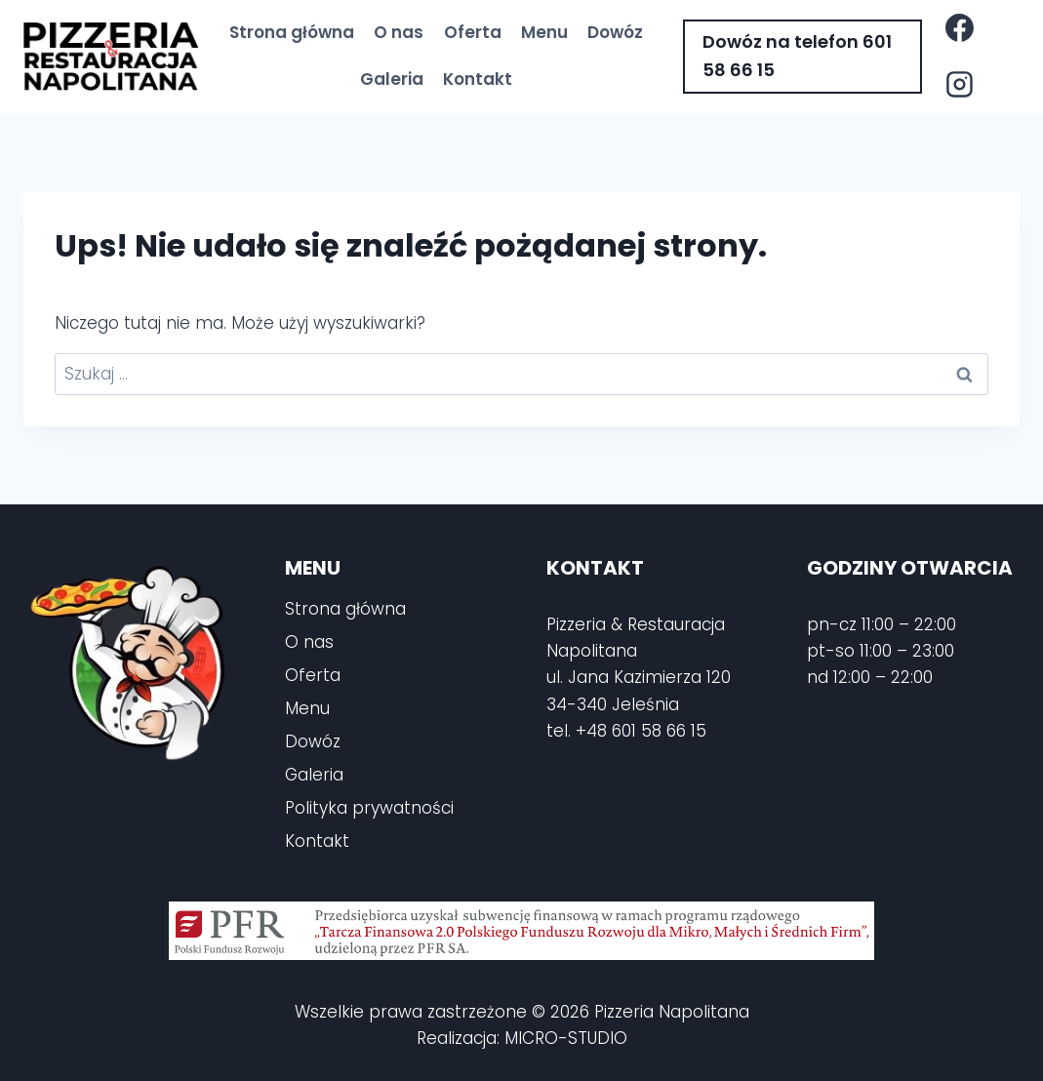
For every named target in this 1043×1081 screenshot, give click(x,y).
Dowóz (615, 32)
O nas (398, 32)
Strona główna (291, 32)
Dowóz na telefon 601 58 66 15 (797, 55)
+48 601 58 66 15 (641, 730)
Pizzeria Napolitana (671, 1011)
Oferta (472, 32)
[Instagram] (960, 85)
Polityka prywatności (369, 808)
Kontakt (477, 79)
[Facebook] (960, 28)
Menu (544, 32)
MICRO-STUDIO (565, 1038)
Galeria (391, 79)
